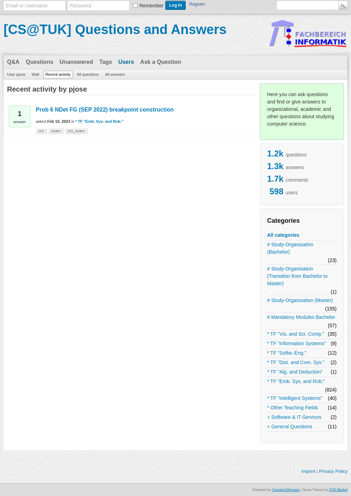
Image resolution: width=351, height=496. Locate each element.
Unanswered (76, 62)
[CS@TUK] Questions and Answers (115, 29)
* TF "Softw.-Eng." (286, 353)
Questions (39, 62)
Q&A (13, 62)
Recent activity (58, 74)
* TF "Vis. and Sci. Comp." (295, 334)
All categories (283, 235)
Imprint (309, 471)
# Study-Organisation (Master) (300, 300)
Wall (35, 74)
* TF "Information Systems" (296, 343)
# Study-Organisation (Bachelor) (290, 248)
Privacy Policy (333, 471)
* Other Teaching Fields (292, 407)
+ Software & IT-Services (294, 417)
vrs (41, 131)
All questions (88, 74)
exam (56, 131)
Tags (105, 62)
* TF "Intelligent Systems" (295, 398)
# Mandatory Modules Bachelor (301, 317)
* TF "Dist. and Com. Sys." (296, 362)
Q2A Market (338, 490)
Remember (151, 5)
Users (126, 62)
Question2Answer (286, 490)
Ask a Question (160, 62)
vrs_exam (76, 131)
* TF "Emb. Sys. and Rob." (296, 381)
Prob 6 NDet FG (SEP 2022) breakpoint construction (105, 110)
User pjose (16, 74)
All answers (115, 74)
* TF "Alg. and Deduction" (295, 372)
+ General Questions (289, 426)
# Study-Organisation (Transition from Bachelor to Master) (297, 276)
